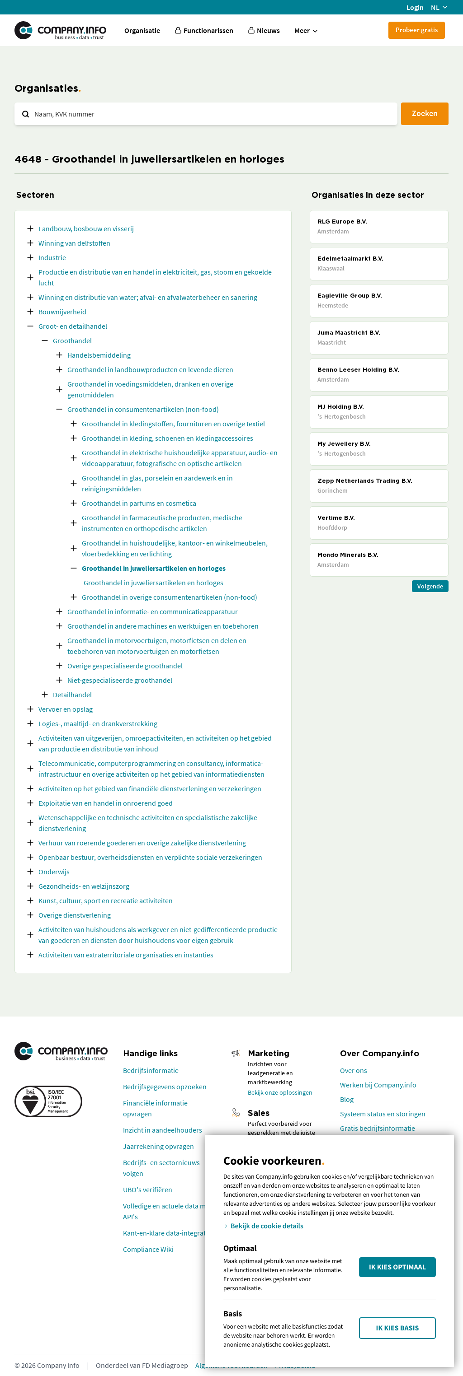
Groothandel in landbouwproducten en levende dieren (150, 369)
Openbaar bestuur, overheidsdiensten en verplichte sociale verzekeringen (150, 857)
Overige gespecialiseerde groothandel (125, 665)
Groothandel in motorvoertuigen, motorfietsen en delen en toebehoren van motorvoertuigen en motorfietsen (156, 646)
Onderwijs (54, 871)
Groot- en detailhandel (72, 326)
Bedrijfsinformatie (151, 1070)
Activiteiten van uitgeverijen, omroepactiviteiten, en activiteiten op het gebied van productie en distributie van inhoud (155, 743)
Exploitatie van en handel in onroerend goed (105, 802)
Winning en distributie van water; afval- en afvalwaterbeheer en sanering (147, 297)
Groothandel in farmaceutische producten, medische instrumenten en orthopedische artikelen (162, 523)
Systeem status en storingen (382, 1113)
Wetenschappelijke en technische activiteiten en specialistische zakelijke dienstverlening (147, 823)
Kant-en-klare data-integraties (168, 1232)
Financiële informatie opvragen (155, 1108)
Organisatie (142, 30)
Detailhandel (72, 694)
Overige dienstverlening (74, 914)
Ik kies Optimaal (397, 1267)
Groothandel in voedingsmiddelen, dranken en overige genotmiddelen (150, 389)
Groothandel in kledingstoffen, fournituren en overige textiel (173, 423)
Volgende (430, 586)
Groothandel (72, 340)
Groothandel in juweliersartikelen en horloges (154, 568)
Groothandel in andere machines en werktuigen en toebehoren (163, 625)
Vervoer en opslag (65, 709)
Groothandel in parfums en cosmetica (139, 503)
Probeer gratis (417, 29)
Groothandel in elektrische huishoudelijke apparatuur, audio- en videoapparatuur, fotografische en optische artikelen (180, 458)
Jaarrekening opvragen (158, 1146)
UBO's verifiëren (147, 1189)
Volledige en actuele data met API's (167, 1211)
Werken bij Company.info (378, 1084)
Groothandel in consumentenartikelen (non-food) (143, 409)
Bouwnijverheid (62, 311)
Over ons (353, 1070)
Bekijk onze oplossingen (280, 1092)
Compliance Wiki (148, 1249)
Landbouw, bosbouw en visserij (86, 228)
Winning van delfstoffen (74, 242)
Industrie (52, 257)
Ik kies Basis (397, 1328)
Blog (347, 1099)
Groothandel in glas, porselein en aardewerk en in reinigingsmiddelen (157, 483)
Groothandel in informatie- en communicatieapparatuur (152, 611)
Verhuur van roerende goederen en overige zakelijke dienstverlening (142, 842)
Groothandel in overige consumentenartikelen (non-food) (169, 597)
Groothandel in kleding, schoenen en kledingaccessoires (167, 438)
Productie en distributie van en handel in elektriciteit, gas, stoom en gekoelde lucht (155, 277)
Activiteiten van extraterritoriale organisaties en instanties (125, 954)
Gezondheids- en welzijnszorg (83, 886)
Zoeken (425, 113)
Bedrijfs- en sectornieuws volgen (161, 1168)
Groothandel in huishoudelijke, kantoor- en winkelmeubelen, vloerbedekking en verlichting (175, 548)
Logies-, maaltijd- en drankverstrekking (97, 723)
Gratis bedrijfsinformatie (377, 1128)
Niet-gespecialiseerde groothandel (119, 680)
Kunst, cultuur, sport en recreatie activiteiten (105, 900)
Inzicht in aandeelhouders (162, 1129)
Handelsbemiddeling (99, 354)
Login (415, 7)
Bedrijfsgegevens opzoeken (165, 1086)
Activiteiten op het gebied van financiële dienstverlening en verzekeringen (149, 788)
